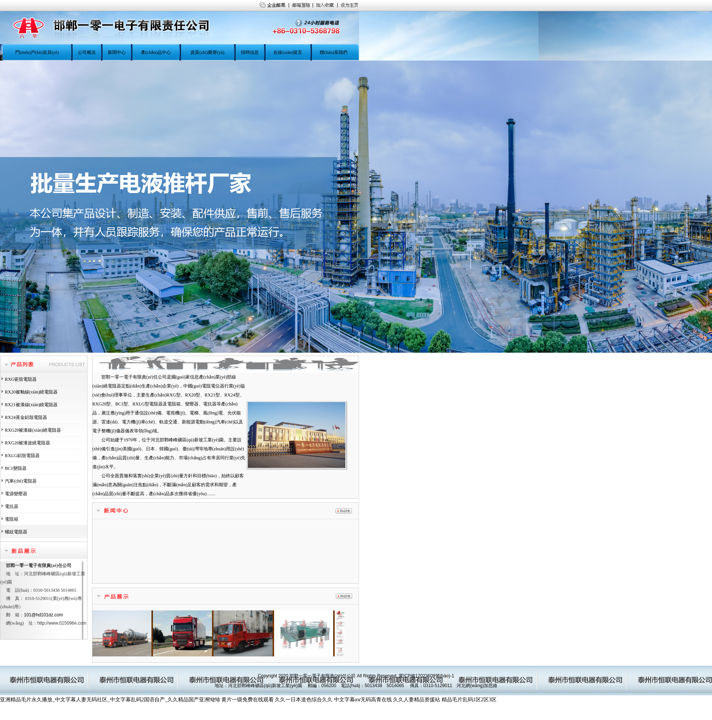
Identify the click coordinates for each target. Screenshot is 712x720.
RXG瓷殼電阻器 (21, 379)
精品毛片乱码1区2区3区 (469, 699)
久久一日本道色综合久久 (303, 699)
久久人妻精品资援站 (416, 699)
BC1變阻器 (16, 468)
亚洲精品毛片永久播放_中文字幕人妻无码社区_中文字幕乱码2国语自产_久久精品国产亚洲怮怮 (110, 699)
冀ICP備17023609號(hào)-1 (426, 675)
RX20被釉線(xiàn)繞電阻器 (31, 392)
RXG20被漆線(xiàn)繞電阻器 (33, 430)
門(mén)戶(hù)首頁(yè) (37, 52)
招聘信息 (250, 52)
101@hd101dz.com (43, 615)
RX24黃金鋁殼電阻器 (26, 417)
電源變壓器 (16, 493)
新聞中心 (117, 52)
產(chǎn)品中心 (156, 52)
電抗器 (11, 506)
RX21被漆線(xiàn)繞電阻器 (31, 404)
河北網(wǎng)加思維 (477, 685)
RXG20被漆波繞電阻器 (27, 442)
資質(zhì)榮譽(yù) (207, 52)
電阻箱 (11, 519)
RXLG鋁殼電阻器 (22, 455)
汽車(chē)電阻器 (21, 481)
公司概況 (87, 52)
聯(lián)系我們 (333, 52)
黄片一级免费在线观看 (247, 699)
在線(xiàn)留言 (287, 52)
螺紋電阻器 (16, 531)
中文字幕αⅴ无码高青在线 (363, 699)
